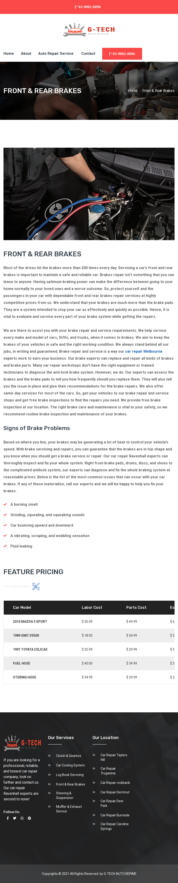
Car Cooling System (70, 765)
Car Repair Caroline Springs (115, 826)
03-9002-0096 (89, 7)
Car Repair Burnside (115, 815)
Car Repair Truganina (108, 771)
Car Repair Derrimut (115, 792)
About (26, 53)
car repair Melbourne (143, 351)
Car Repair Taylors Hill (114, 757)
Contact (88, 53)
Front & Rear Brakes (70, 784)
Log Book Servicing (70, 775)
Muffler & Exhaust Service (69, 809)
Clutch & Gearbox (68, 756)
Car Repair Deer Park (112, 803)
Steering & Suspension (64, 795)
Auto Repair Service (55, 53)
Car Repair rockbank (115, 783)
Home (8, 53)
